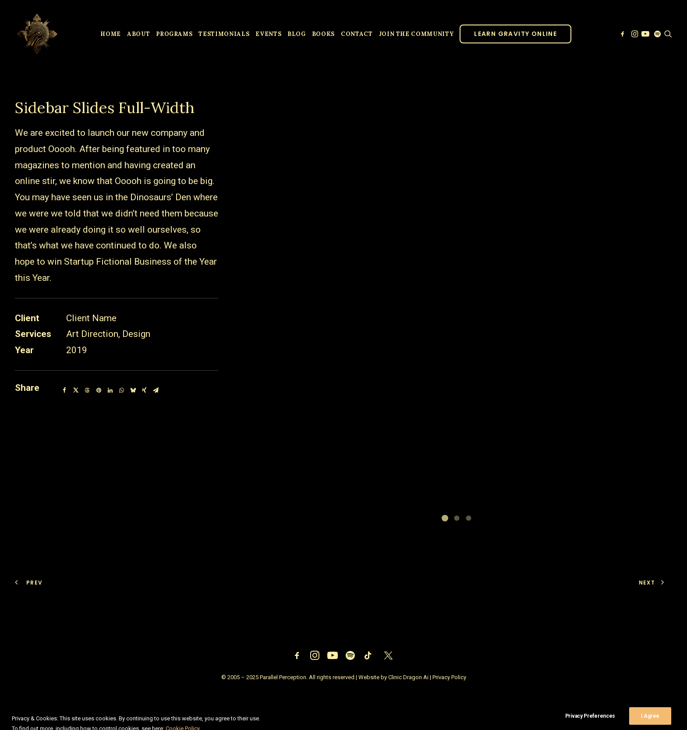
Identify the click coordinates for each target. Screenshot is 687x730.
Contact (357, 34)
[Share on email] (155, 390)
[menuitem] (111, 33)
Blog (296, 34)
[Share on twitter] (76, 390)
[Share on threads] (87, 390)
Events (268, 34)
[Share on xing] (144, 390)
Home (110, 34)
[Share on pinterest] (98, 390)
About (138, 34)
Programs (174, 34)
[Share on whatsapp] (121, 390)
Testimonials (223, 34)
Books (323, 34)
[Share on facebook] (64, 390)
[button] (623, 33)
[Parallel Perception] (37, 34)
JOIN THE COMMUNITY (416, 34)
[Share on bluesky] (132, 390)
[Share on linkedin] (110, 390)
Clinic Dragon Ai (408, 677)
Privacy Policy (449, 677)
